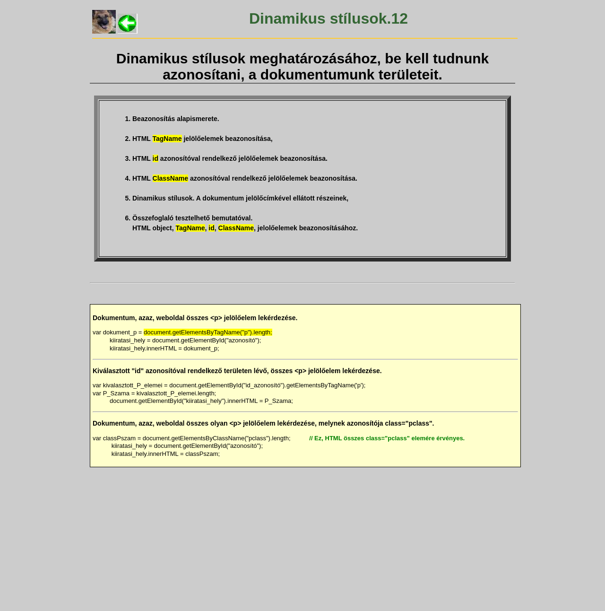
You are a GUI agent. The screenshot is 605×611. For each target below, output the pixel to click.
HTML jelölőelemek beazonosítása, (202, 138)
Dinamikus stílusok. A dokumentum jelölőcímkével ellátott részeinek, (240, 198)
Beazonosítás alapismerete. (175, 118)
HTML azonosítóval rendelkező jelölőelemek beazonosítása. (230, 158)
